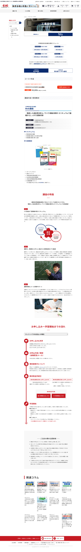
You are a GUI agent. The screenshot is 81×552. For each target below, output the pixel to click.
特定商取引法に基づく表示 (47, 542)
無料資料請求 (53, 11)
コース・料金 (14, 28)
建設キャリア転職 (75, 1)
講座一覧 (15, 11)
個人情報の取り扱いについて (62, 542)
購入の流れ (40, 11)
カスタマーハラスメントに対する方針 (37, 544)
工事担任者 (60, 34)
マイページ (42, 367)
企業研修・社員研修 (39, 1)
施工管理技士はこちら (43, 396)
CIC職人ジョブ (65, 1)
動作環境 (41, 182)
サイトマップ (51, 544)
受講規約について (35, 542)
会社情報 (14, 542)
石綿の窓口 (56, 1)
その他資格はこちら (58, 396)
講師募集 (26, 542)
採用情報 (20, 542)
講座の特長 (13, 33)
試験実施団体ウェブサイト (40, 63)
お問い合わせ (66, 11)
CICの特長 (27, 11)
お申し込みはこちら (64, 87)
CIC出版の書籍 (48, 1)
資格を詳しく (36, 34)
